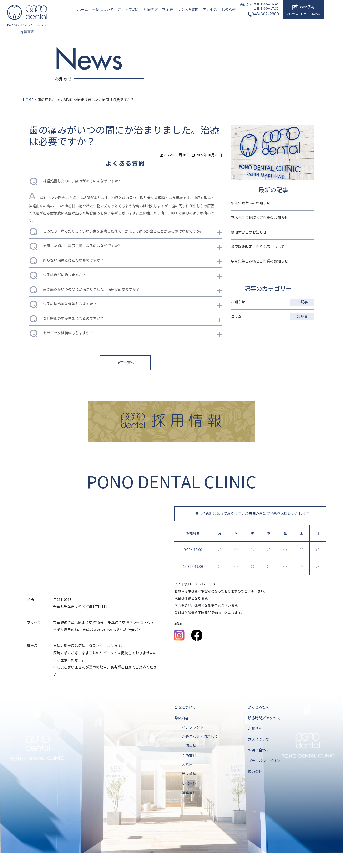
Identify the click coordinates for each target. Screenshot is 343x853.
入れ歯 (187, 764)
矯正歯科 (189, 792)
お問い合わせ (258, 750)
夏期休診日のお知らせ (249, 232)
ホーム (82, 9)
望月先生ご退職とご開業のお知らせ (259, 261)
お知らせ (229, 9)
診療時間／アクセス (264, 718)
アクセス (210, 9)
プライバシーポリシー (266, 761)
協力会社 (255, 772)
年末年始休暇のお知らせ (250, 203)
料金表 (167, 9)
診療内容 (151, 9)
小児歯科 (189, 783)
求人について (258, 739)
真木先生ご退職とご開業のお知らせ (259, 218)
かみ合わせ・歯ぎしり (200, 737)
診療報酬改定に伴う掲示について (257, 247)
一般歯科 (189, 746)
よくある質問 (188, 9)
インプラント (192, 727)
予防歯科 (189, 755)
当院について (103, 9)
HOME (28, 100)
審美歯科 (189, 774)
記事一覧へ (125, 363)
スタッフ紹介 (128, 9)
